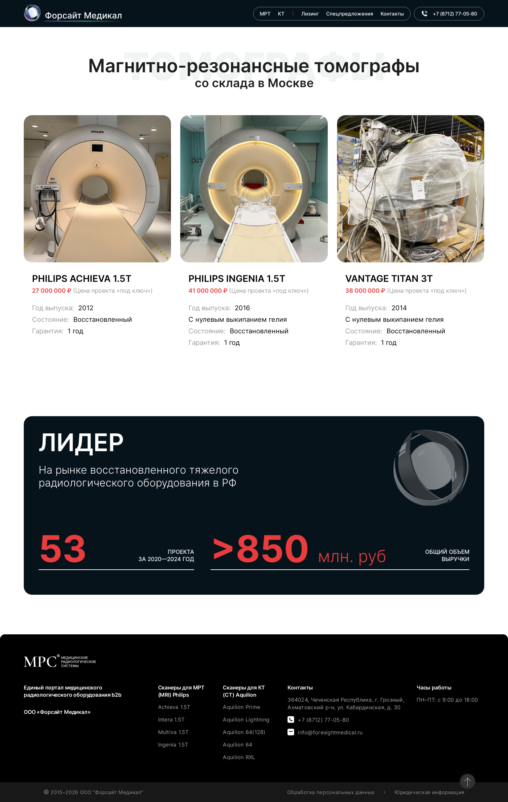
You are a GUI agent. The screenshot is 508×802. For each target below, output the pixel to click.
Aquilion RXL (239, 757)
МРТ (265, 14)
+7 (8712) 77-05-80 (323, 720)
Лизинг (310, 14)
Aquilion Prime (241, 707)
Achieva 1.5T (174, 707)
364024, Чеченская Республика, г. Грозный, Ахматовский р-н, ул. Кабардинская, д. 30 (346, 703)
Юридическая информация (429, 792)
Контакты (392, 14)
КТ (281, 14)
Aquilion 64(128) (244, 732)
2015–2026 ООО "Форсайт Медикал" (94, 792)
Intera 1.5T (171, 719)
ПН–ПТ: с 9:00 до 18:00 (447, 699)
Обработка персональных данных (331, 792)
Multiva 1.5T (173, 732)
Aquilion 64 (237, 744)
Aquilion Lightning (246, 719)
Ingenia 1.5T (173, 744)
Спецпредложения (349, 14)
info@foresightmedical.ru (330, 732)
